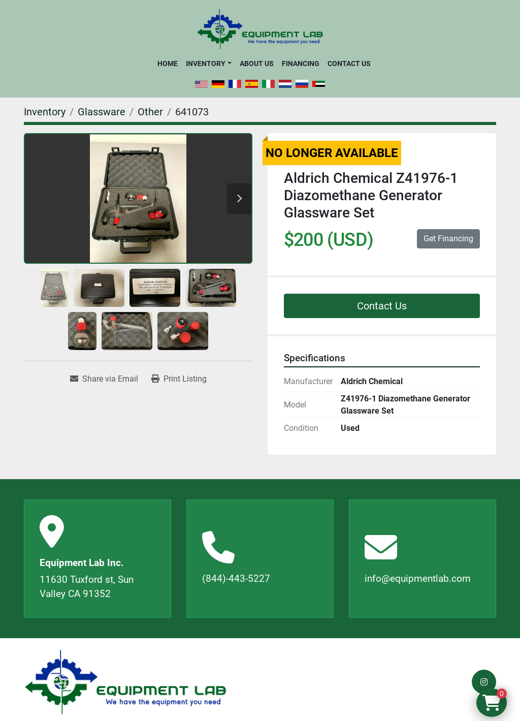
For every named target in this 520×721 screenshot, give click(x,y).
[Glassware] (101, 112)
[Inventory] (45, 112)
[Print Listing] (179, 379)
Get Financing (448, 238)
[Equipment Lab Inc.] (125, 682)
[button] (208, 63)
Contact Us (349, 63)
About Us (257, 63)
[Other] (150, 112)
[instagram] (484, 682)
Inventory (205, 63)
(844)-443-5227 (236, 578)
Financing (300, 63)
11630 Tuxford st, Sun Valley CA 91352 (87, 587)
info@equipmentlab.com (418, 578)
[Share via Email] (104, 379)
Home (167, 63)
